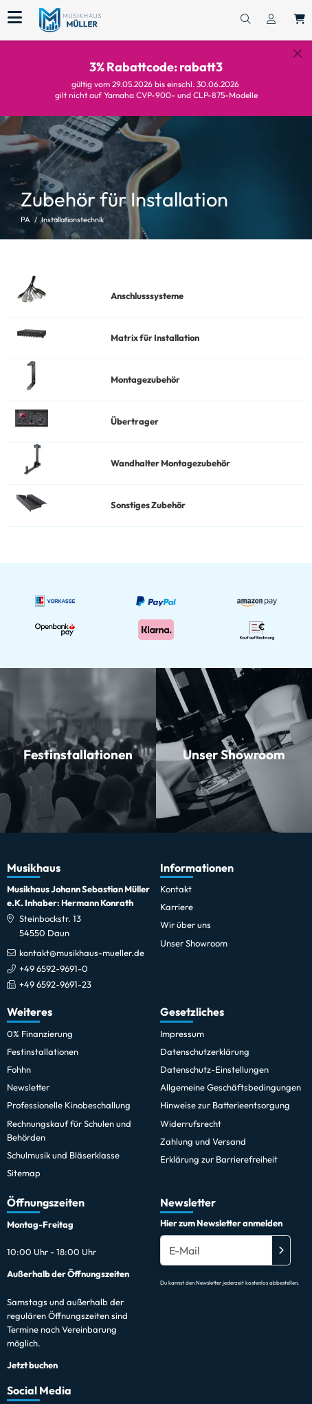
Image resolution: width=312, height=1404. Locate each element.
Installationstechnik (72, 209)
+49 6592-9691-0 (53, 957)
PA (25, 209)
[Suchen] (245, 19)
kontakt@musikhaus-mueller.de (81, 941)
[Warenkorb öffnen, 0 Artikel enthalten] (299, 19)
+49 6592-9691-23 (55, 973)
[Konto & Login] (271, 19)
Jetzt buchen (32, 1354)
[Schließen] (297, 53)
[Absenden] (281, 1240)
